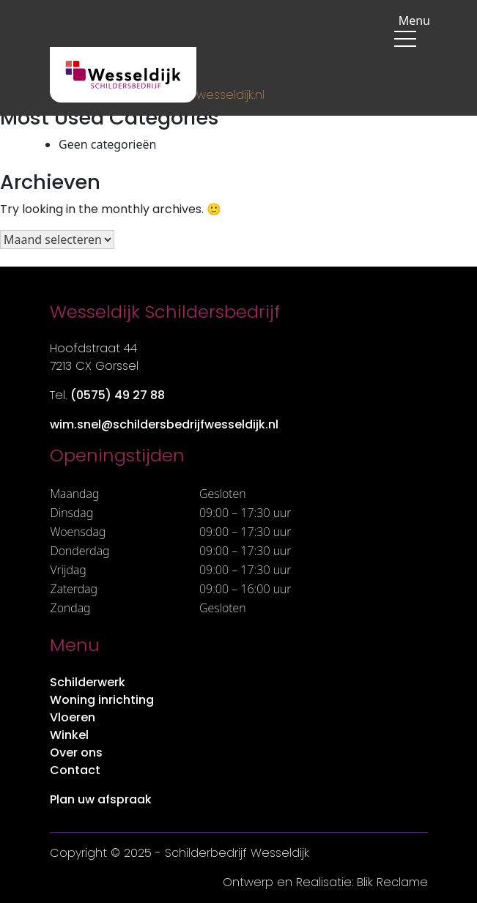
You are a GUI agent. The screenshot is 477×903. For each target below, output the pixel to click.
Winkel (69, 735)
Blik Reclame (392, 882)
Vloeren (72, 717)
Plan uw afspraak (101, 799)
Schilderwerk (87, 682)
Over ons (76, 752)
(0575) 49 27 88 (117, 395)
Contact (75, 770)
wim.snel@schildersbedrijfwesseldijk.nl (164, 424)
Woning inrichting (102, 699)
